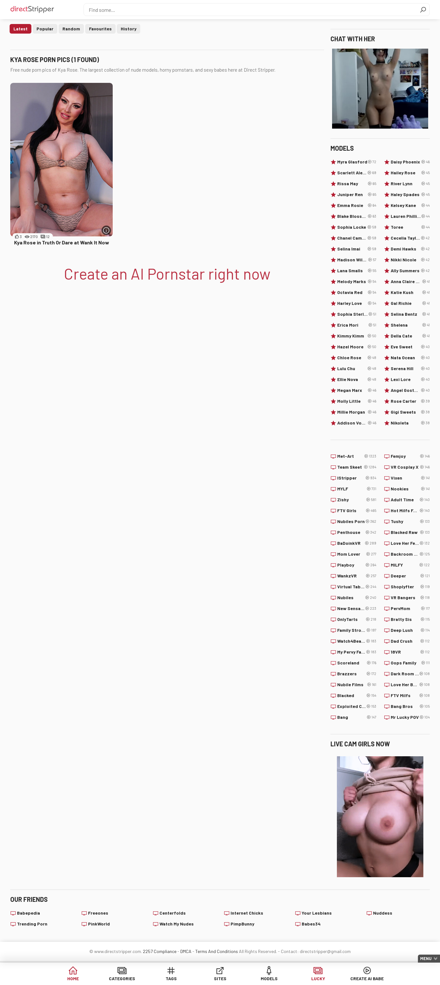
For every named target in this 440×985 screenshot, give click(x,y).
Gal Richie (410, 303)
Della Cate (410, 336)
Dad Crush (410, 641)
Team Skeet (356, 467)
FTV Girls (356, 510)
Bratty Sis (410, 619)
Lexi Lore (410, 379)
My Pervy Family (356, 652)
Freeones (98, 913)
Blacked (356, 695)
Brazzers (356, 674)
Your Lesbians (317, 913)
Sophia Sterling (356, 314)
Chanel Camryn (356, 238)
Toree (410, 227)
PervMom (410, 608)
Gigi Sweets (410, 412)
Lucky (318, 978)
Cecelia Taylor (410, 238)
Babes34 (311, 923)
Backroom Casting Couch (410, 554)
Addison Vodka (356, 423)
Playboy (356, 565)
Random (71, 28)
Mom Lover (356, 554)
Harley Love (356, 303)
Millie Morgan (356, 412)
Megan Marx (356, 390)
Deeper (410, 576)
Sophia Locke (356, 227)
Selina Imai (356, 249)
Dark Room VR (410, 674)
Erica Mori (356, 325)
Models (269, 978)
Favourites (100, 28)
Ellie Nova (356, 379)
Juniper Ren (356, 194)
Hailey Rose (410, 173)
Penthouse (356, 532)
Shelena (410, 325)
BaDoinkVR (356, 543)
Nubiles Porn (356, 521)
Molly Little (356, 401)
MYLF (356, 489)
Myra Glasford (356, 162)
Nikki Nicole (410, 260)
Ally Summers (410, 270)
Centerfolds (172, 913)
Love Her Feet (410, 543)
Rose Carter (410, 401)
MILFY (410, 565)
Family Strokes (356, 630)
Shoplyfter (410, 587)
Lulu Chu (356, 368)
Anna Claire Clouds (410, 281)
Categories (122, 978)
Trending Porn (32, 923)
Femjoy (410, 456)
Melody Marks (356, 281)
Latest (20, 28)
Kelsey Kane (410, 205)
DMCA (185, 951)
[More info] (106, 230)
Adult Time (410, 500)
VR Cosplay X (410, 467)
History (128, 28)
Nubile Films (356, 684)
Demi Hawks (410, 249)
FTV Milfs (410, 695)
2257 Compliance (159, 951)
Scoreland (356, 663)
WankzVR (356, 576)
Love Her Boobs (410, 684)
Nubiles (356, 597)
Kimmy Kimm (356, 336)
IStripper (356, 478)
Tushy (410, 521)
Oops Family (410, 663)
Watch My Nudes (176, 923)
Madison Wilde (356, 260)
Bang (356, 717)
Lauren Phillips (410, 216)
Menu (426, 958)
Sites (220, 978)
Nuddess (382, 913)
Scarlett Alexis (356, 173)
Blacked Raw (410, 532)
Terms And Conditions (216, 951)
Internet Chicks (247, 913)
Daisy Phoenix (410, 162)
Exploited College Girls (356, 706)
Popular (45, 28)
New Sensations (356, 608)
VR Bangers (410, 597)
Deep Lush (410, 630)
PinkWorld (99, 923)
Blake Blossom (356, 216)
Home (73, 978)
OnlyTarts (356, 619)
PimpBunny (242, 923)
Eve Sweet (410, 347)
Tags (171, 978)
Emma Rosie (356, 205)
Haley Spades (410, 194)
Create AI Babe (367, 978)
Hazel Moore (356, 347)
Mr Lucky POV (410, 717)
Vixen (410, 478)
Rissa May (356, 183)
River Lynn (410, 183)
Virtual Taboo (356, 587)
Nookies (410, 489)
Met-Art (356, 456)
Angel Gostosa (410, 390)
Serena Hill (410, 368)
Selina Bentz (410, 314)
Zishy (356, 500)
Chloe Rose (356, 357)
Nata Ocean (410, 357)
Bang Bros (410, 706)
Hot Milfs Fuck (410, 510)
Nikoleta (410, 423)
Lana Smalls (356, 270)
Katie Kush (410, 292)
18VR (410, 652)
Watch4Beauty (356, 641)
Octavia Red (356, 292)
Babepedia (28, 913)
